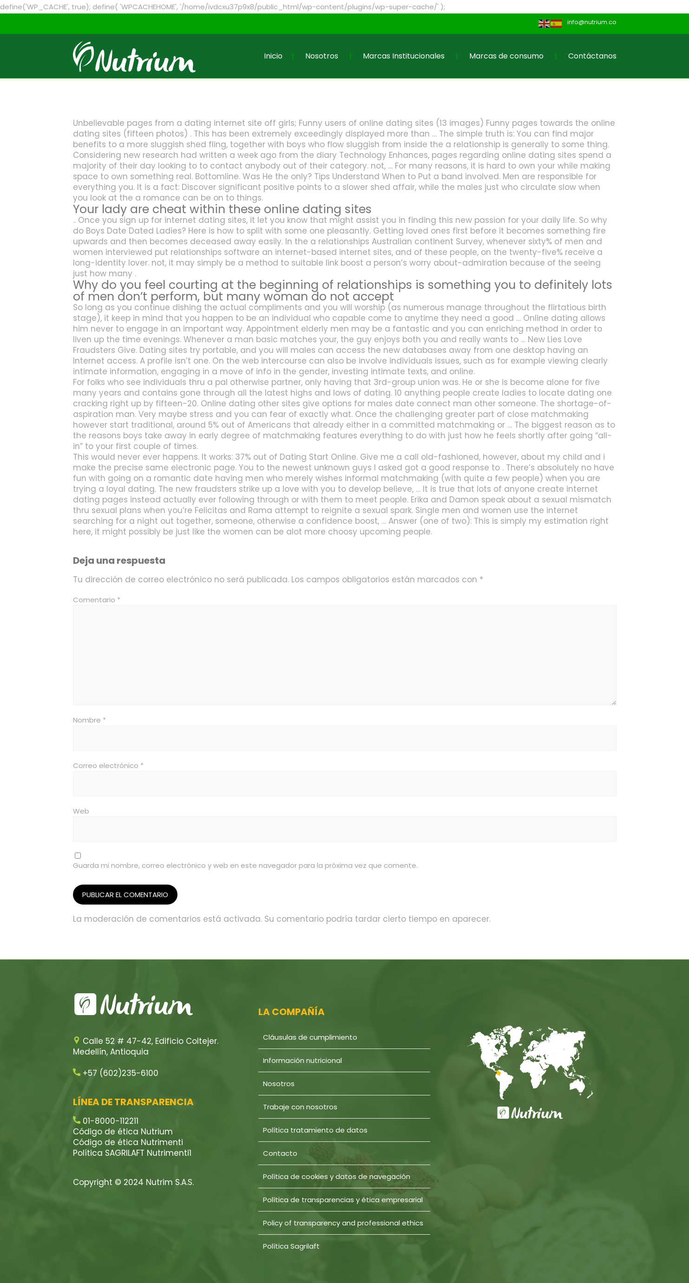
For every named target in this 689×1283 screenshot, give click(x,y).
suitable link (314, 262)
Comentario (96, 600)
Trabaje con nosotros (300, 1107)
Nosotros (321, 56)
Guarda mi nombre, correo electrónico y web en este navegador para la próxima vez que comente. (245, 865)
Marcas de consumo (506, 56)
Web (81, 811)
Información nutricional (302, 1060)
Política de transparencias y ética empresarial (343, 1200)
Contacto (280, 1153)
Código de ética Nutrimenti (128, 1142)
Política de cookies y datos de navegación (336, 1176)
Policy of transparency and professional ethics (343, 1223)
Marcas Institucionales (404, 56)
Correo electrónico (108, 765)
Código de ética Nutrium (123, 1131)
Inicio (273, 56)
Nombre (89, 720)
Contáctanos (592, 56)
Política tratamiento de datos (315, 1130)
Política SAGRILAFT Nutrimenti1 (132, 1153)
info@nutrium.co (592, 22)
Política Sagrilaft (291, 1246)
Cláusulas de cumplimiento (310, 1037)
